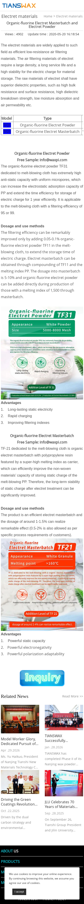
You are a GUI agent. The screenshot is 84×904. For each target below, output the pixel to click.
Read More (72, 696)
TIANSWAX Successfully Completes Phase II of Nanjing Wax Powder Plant (63, 738)
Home (48, 16)
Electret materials (69, 16)
